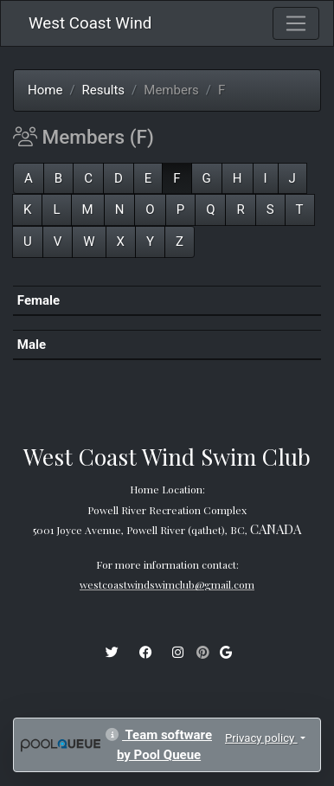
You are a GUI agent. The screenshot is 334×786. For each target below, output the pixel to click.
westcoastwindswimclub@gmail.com (167, 584)
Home (45, 90)
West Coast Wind (90, 23)
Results (103, 90)
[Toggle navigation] (296, 23)
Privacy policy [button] (261, 737)
